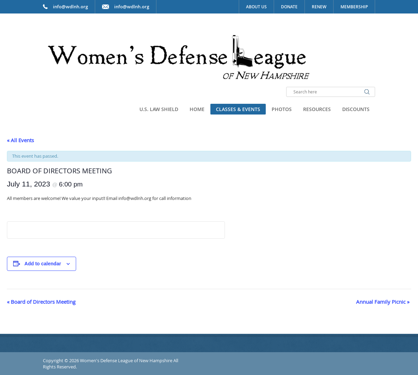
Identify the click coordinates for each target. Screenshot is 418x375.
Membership (354, 7)
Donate (289, 7)
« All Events (20, 140)
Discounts (356, 109)
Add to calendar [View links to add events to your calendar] (43, 263)
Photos (282, 109)
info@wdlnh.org (131, 6)
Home (197, 109)
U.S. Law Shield (158, 109)
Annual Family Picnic (382, 301)
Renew (319, 7)
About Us (256, 7)
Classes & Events (238, 109)
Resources (317, 109)
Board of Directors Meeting (41, 301)
